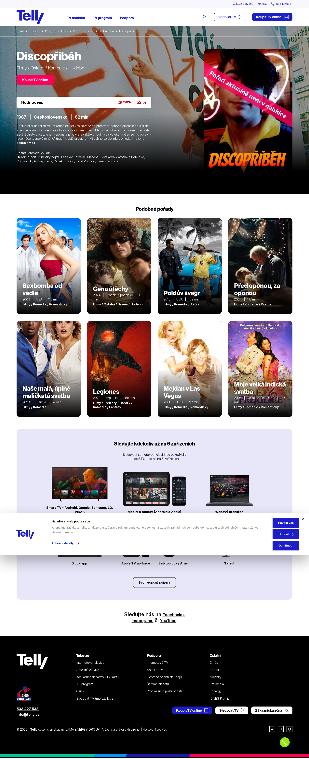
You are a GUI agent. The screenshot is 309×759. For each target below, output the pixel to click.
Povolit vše (266, 726)
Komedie (96, 32)
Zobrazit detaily (63, 747)
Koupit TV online (272, 17)
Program (53, 32)
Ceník (80, 693)
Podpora (127, 18)
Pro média (217, 685)
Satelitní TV (155, 671)
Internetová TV (157, 664)
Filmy (67, 32)
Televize (36, 32)
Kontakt (257, 4)
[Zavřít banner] (303, 723)
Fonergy (216, 693)
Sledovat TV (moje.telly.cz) (95, 700)
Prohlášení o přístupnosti (164, 693)
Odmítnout (266, 749)
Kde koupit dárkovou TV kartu (97, 678)
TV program (102, 18)
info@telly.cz (28, 716)
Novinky (216, 678)
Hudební (113, 32)
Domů (21, 32)
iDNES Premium (221, 700)
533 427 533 (28, 710)
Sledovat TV (230, 17)
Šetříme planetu (158, 685)
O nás (214, 664)
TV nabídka (76, 18)
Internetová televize (90, 664)
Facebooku (173, 616)
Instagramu (140, 622)
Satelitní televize (87, 671)
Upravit (266, 738)
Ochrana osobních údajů (164, 678)
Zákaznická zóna (235, 4)
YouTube (170, 622)
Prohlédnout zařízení (154, 583)
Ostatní (80, 32)
